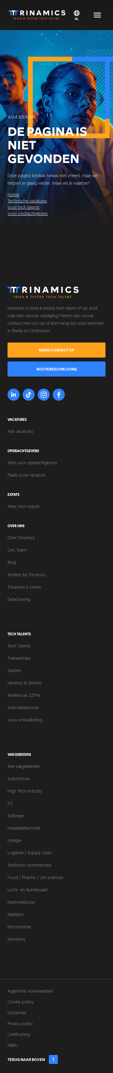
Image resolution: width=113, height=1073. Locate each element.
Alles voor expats (24, 507)
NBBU (12, 1045)
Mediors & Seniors (25, 683)
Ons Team (17, 550)
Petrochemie (19, 927)
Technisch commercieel (30, 865)
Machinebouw (21, 902)
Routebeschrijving (56, 369)
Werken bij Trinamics (27, 575)
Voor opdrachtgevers (28, 214)
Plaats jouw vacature (26, 475)
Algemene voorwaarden (30, 991)
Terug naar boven (33, 1059)
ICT (10, 804)
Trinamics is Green (24, 587)
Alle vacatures (20, 432)
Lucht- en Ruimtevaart (28, 890)
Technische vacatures (27, 201)
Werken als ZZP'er (24, 695)
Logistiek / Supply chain (30, 853)
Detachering (19, 600)
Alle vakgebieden (24, 767)
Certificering (19, 1035)
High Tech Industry (25, 791)
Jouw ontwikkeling (25, 720)
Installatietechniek (24, 828)
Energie (14, 841)
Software (16, 816)
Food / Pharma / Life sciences (35, 878)
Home (13, 195)
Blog (12, 563)
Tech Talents (19, 646)
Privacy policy (20, 1024)
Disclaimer (17, 1013)
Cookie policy (20, 1002)
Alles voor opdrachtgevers (32, 463)
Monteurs (16, 939)
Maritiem (16, 915)
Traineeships (19, 658)
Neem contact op (56, 350)
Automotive (19, 779)
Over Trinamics (21, 538)
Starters (14, 671)
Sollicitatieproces (23, 708)
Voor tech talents (23, 207)
